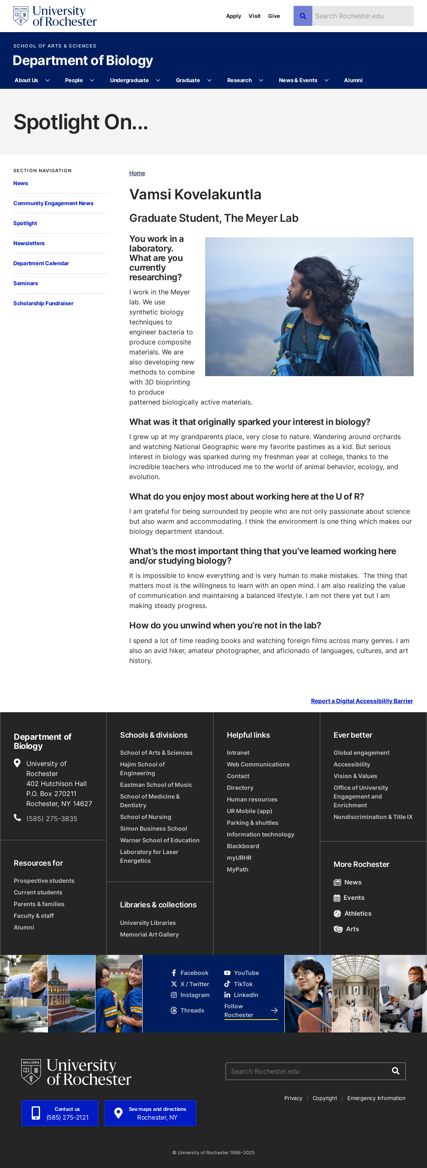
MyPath (238, 869)
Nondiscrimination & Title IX (373, 817)
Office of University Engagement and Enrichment (361, 796)
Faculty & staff (34, 915)
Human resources (252, 799)
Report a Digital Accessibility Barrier (362, 700)
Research (239, 80)
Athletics (353, 913)
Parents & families (39, 904)
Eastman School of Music (156, 785)
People (74, 80)
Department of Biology (83, 61)
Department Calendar (41, 263)
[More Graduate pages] (209, 80)
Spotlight (25, 223)
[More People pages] (92, 80)
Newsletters (29, 243)
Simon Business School (153, 828)
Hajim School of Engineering (142, 768)
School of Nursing (145, 817)
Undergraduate (129, 80)
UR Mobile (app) (250, 811)
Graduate (188, 80)
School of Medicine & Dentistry (150, 800)
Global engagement (361, 752)
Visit (255, 16)
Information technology (260, 834)
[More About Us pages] (47, 80)
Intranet (238, 752)
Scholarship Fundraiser (43, 303)
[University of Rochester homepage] (55, 16)
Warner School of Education (160, 840)
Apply (233, 16)
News (20, 183)
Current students (38, 892)
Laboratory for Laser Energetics (149, 856)
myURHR (239, 858)
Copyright (325, 1098)
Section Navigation (42, 170)
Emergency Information (376, 1098)
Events (349, 897)
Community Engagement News (53, 203)
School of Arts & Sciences (54, 46)
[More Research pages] (261, 80)
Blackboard (243, 846)
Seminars (25, 283)
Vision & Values (355, 776)
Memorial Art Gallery (149, 934)
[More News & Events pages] (327, 80)
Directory (240, 787)
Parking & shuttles (253, 822)
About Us (26, 80)
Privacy (293, 1098)
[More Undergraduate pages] (158, 80)
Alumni (353, 80)
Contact (238, 776)
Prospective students (44, 880)
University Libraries (148, 923)
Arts (346, 928)
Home (137, 173)
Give (274, 16)
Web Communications (258, 764)
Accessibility (352, 764)
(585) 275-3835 (52, 818)
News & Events (298, 80)
